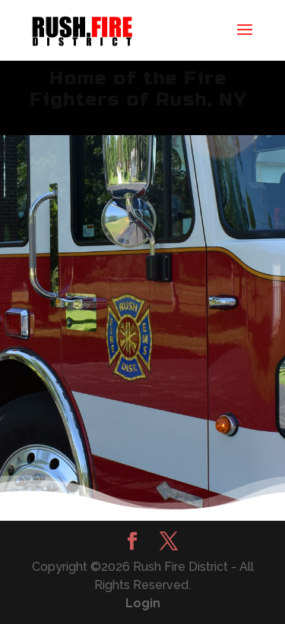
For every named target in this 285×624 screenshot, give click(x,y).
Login (142, 603)
